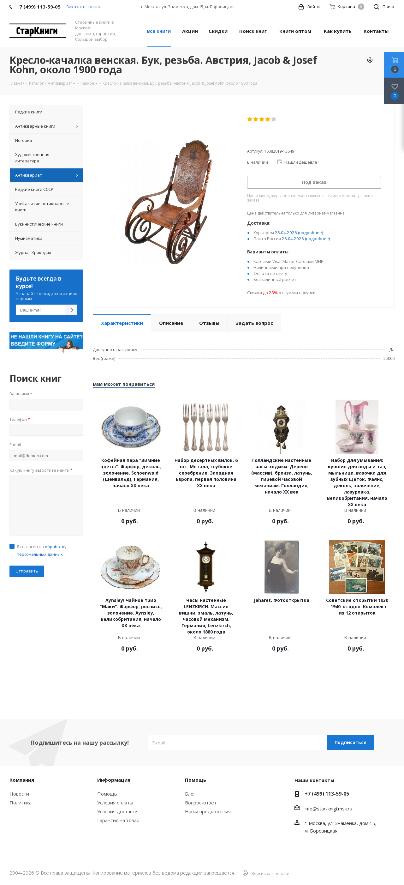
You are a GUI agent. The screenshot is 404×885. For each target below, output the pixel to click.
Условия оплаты (115, 802)
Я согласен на (42, 550)
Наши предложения (208, 811)
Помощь (107, 794)
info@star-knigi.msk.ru (328, 808)
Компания (21, 780)
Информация (113, 780)
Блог (190, 794)
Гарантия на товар (118, 820)
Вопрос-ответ (201, 802)
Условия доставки (117, 811)
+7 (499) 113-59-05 (327, 793)
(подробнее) (310, 232)
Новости (19, 794)
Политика (20, 802)
